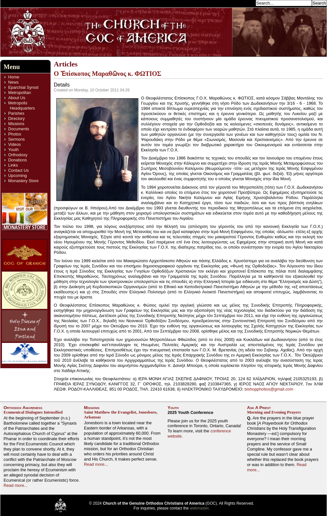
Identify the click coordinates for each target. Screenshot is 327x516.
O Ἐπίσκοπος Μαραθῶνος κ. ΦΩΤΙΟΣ (107, 73)
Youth (13, 149)
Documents (18, 128)
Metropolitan (19, 92)
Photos (14, 134)
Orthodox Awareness (23, 407)
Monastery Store (23, 180)
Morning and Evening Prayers (274, 412)
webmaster (199, 508)
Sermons (16, 139)
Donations (17, 160)
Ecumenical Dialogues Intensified (33, 412)
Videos (14, 144)
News (13, 82)
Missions (16, 123)
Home (13, 77)
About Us (16, 97)
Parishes (16, 113)
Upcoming (17, 175)
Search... (245, 3)
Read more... (16, 485)
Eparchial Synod (23, 87)
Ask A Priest (259, 407)
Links (13, 165)
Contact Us (18, 170)
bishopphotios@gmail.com (269, 389)
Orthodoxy (17, 154)
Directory (16, 118)
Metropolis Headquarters (21, 105)
